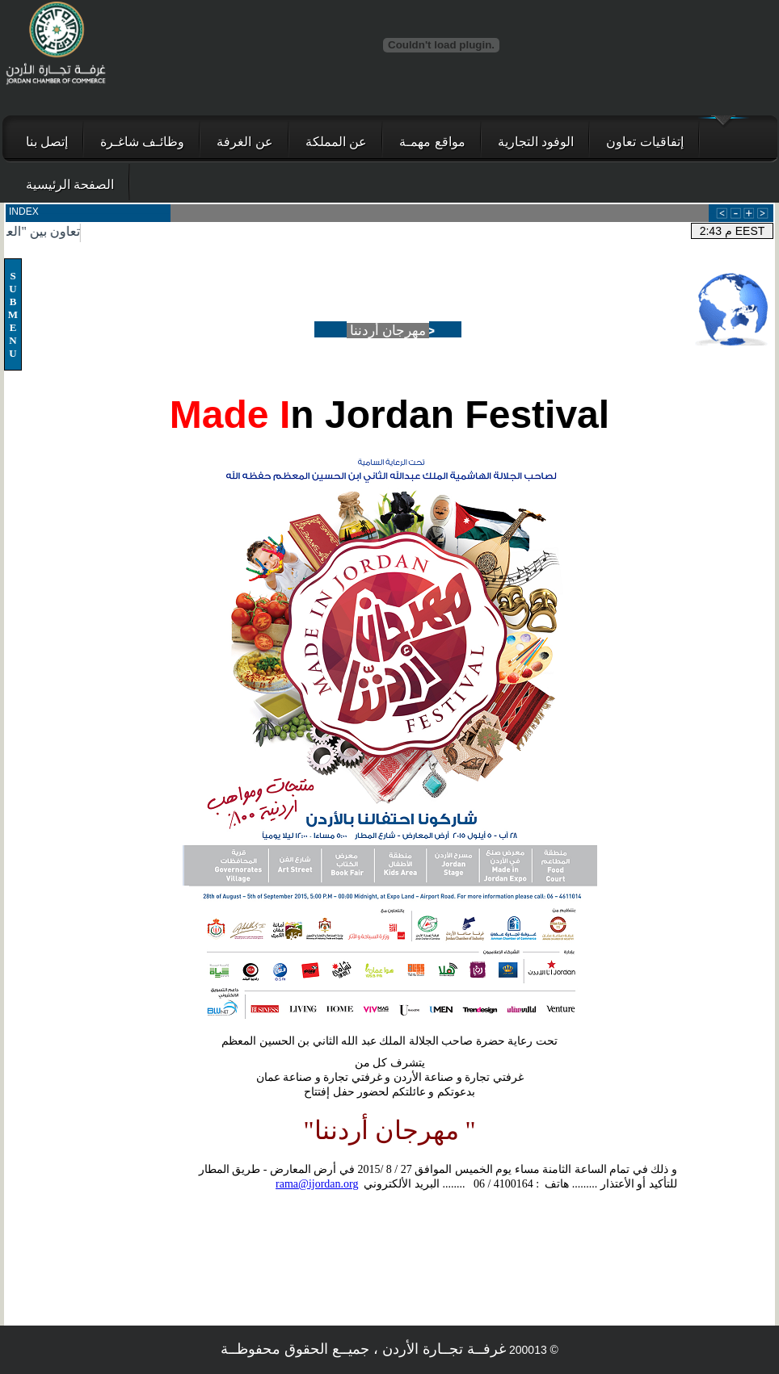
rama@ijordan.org (317, 1184)
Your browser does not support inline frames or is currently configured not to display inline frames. (389, 223)
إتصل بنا (47, 142)
